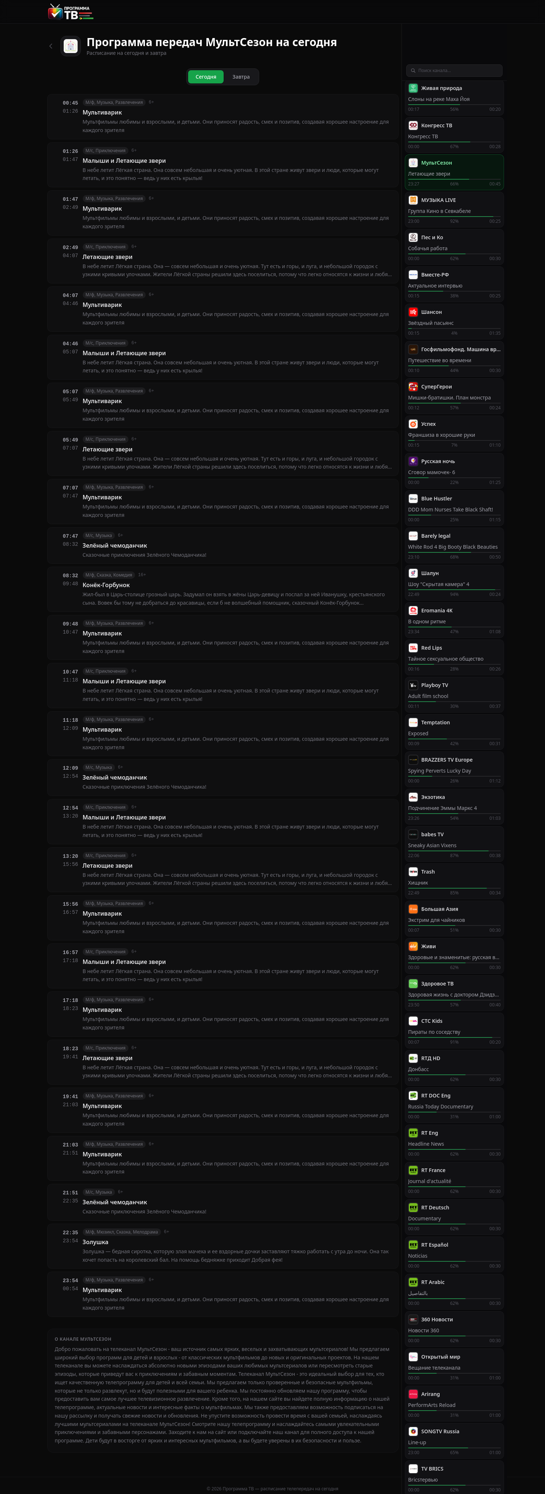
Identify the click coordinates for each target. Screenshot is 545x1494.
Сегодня (205, 76)
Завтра (241, 76)
